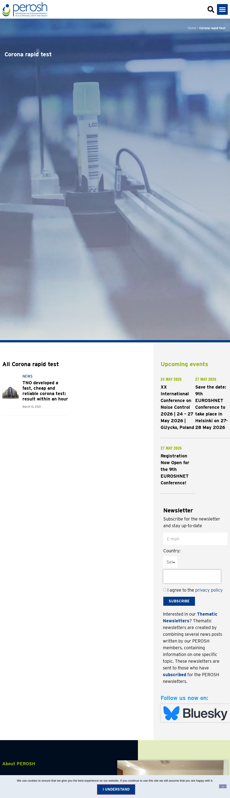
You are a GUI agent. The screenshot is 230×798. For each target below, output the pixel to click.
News (27, 376)
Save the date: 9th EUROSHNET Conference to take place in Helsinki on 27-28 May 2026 (211, 407)
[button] (222, 9)
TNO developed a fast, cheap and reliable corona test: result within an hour (45, 391)
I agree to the (195, 590)
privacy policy (209, 590)
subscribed (174, 674)
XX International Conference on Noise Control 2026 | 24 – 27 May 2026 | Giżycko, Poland (177, 407)
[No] (223, 786)
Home (192, 28)
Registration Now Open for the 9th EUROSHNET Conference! (175, 469)
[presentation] (192, 576)
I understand (116, 789)
